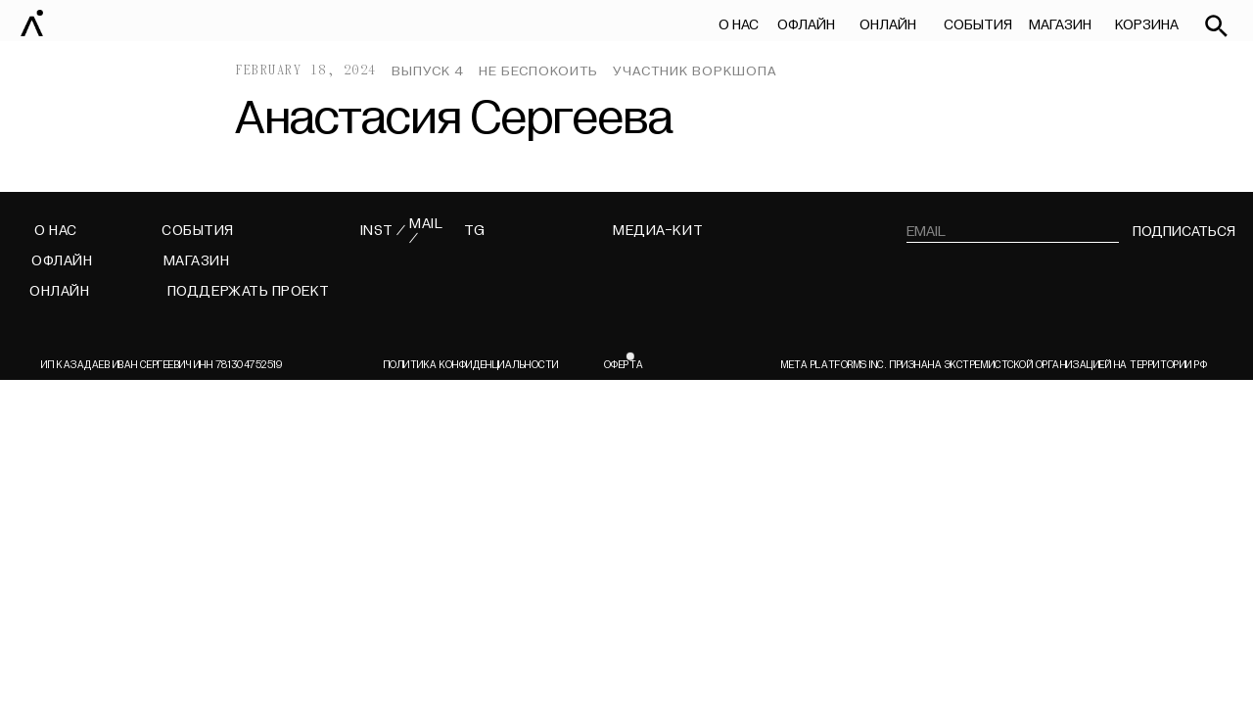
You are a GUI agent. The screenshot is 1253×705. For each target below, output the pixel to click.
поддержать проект (248, 292)
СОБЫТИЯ (978, 25)
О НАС (739, 25)
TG (475, 231)
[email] (1012, 231)
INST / (382, 231)
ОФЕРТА (623, 365)
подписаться (1184, 232)
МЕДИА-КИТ (658, 231)
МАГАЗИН (1060, 25)
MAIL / (425, 231)
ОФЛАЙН (806, 25)
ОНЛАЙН (888, 25)
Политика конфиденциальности (471, 365)
